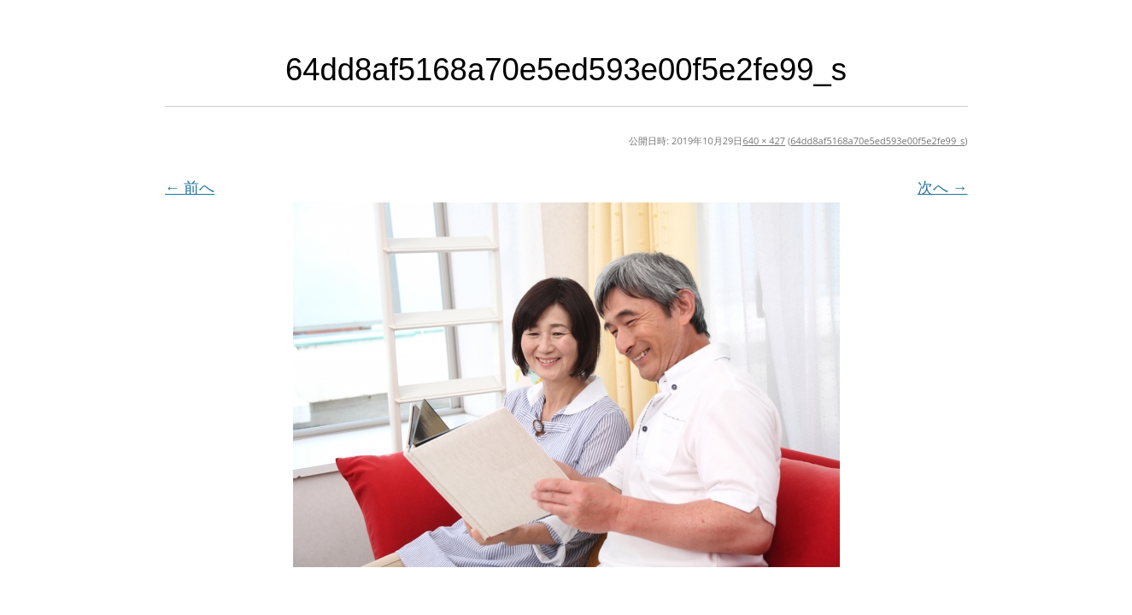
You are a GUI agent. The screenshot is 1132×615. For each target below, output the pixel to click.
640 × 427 (763, 140)
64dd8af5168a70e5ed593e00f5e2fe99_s (877, 140)
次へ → (943, 187)
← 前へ (190, 187)
